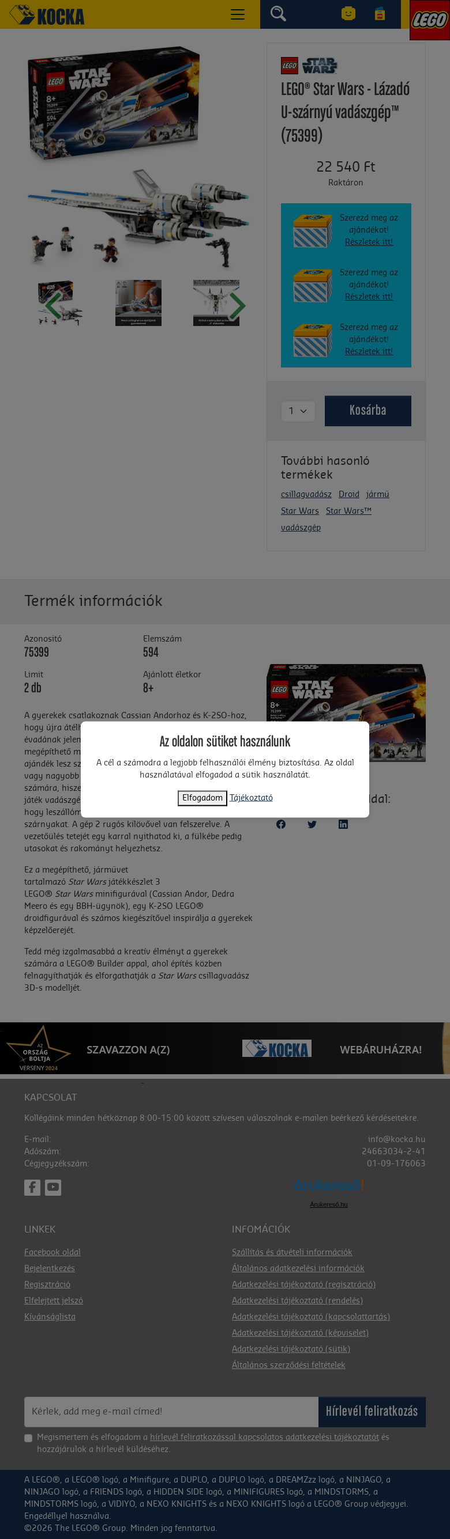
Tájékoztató (251, 798)
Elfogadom (202, 798)
